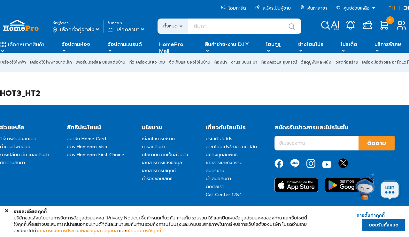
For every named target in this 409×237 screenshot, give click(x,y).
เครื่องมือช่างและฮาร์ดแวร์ (385, 62)
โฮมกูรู (273, 44)
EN (406, 8)
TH (392, 8)
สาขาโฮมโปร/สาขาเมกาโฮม (231, 146)
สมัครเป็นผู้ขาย (273, 8)
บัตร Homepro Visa (87, 146)
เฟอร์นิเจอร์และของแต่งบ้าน (100, 62)
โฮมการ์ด (233, 8)
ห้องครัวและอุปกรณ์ (279, 62)
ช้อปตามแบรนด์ (124, 44)
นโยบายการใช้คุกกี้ (143, 230)
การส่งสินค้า (153, 146)
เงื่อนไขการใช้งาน (158, 138)
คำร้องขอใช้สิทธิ (157, 178)
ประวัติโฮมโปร (219, 138)
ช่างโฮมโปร (310, 44)
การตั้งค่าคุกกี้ (371, 215)
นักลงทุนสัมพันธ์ (222, 154)
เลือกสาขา (127, 30)
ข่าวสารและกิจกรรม (224, 162)
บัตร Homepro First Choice (95, 154)
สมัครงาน (215, 170)
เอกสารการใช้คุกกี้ (159, 170)
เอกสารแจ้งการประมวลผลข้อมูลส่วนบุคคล (77, 230)
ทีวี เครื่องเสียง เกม (147, 62)
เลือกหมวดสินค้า (26, 45)
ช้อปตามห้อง (75, 44)
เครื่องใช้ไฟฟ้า (13, 62)
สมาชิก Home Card (86, 138)
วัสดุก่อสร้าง (347, 62)
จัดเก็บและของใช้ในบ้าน (189, 62)
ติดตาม (376, 143)
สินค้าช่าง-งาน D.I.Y (227, 44)
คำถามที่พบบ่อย (15, 146)
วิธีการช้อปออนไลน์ (18, 138)
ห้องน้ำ (220, 62)
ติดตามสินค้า (12, 162)
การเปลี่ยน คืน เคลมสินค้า (24, 154)
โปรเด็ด (349, 44)
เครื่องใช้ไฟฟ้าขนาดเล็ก (51, 62)
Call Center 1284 (224, 194)
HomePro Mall (171, 48)
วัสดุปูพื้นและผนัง (316, 62)
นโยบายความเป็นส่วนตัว (165, 154)
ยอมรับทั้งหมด (383, 225)
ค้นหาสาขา (313, 8)
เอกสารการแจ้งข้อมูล (162, 162)
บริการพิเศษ (387, 44)
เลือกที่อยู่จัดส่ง (76, 30)
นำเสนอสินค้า (218, 178)
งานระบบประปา (244, 62)
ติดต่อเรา (215, 186)
